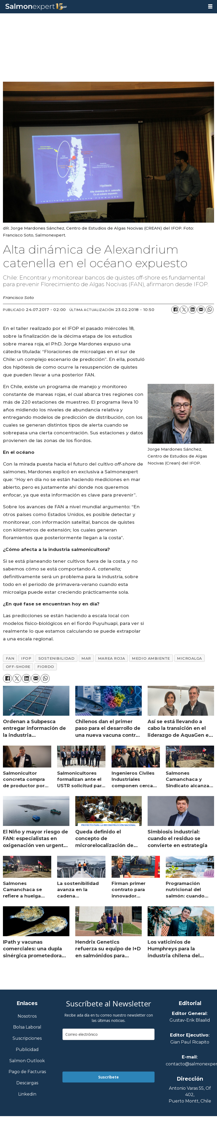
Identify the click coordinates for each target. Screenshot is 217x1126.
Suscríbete (108, 1077)
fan (10, 658)
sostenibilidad (56, 658)
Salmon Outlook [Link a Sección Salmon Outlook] (27, 1061)
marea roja (111, 658)
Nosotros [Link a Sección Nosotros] (27, 1016)
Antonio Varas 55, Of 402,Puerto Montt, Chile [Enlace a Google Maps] (190, 1095)
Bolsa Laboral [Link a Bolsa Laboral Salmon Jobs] (27, 1027)
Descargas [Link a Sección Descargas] (27, 1083)
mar (86, 658)
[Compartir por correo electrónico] (201, 310)
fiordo (45, 666)
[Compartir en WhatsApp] (210, 310)
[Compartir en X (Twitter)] (184, 310)
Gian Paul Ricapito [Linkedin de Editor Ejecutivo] (189, 1042)
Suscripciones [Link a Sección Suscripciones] (27, 1038)
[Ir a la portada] (101, 6)
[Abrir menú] (210, 6)
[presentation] (103, 1055)
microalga (189, 658)
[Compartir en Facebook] (175, 310)
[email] (108, 1034)
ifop (26, 658)
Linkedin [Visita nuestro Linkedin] (27, 1094)
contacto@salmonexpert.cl (190, 1063)
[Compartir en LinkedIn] (192, 310)
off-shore (18, 666)
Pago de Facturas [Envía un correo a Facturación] (27, 1072)
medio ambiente (151, 658)
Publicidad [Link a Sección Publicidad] (27, 1050)
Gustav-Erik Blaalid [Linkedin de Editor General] (189, 1020)
